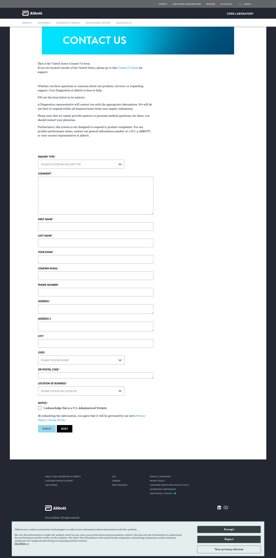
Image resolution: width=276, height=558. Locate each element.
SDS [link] (114, 476)
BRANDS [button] (27, 22)
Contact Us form (128, 68)
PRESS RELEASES (119, 485)
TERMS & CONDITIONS (160, 476)
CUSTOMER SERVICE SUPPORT (59, 481)
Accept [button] (229, 529)
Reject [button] (229, 539)
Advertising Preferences (163, 489)
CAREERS (116, 481)
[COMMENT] (95, 195)
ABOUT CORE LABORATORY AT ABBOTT (63, 476)
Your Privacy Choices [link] (163, 493)
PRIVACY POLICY (157, 481)
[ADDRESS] (95, 309)
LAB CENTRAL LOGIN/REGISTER (186, 4)
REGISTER (210, 4)
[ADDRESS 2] (95, 326)
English (227, 4)
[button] (240, 4)
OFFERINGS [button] (44, 22)
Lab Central (51, 485)
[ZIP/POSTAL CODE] (95, 376)
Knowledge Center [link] (98, 22)
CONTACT (162, 4)
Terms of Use (56, 420)
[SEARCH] (248, 4)
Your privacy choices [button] (229, 549)
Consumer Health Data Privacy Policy (169, 485)
